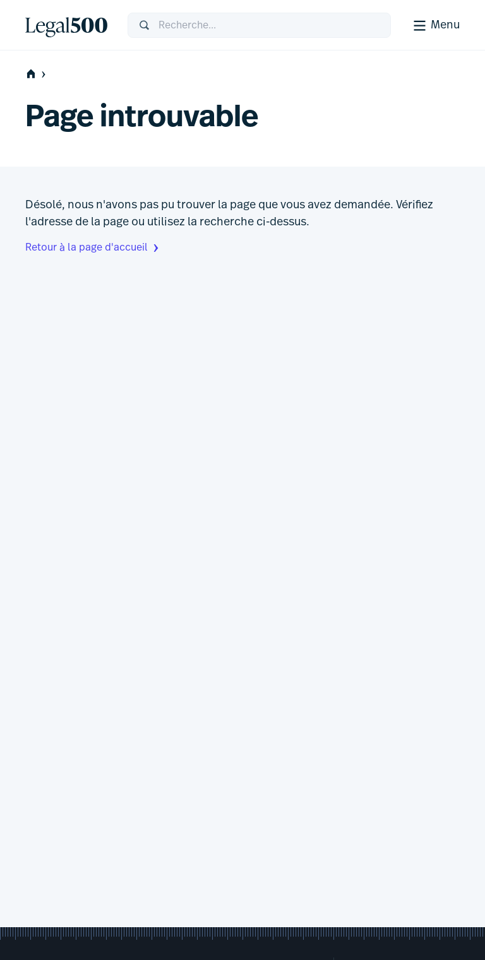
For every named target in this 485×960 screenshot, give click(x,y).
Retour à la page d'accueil (93, 248)
